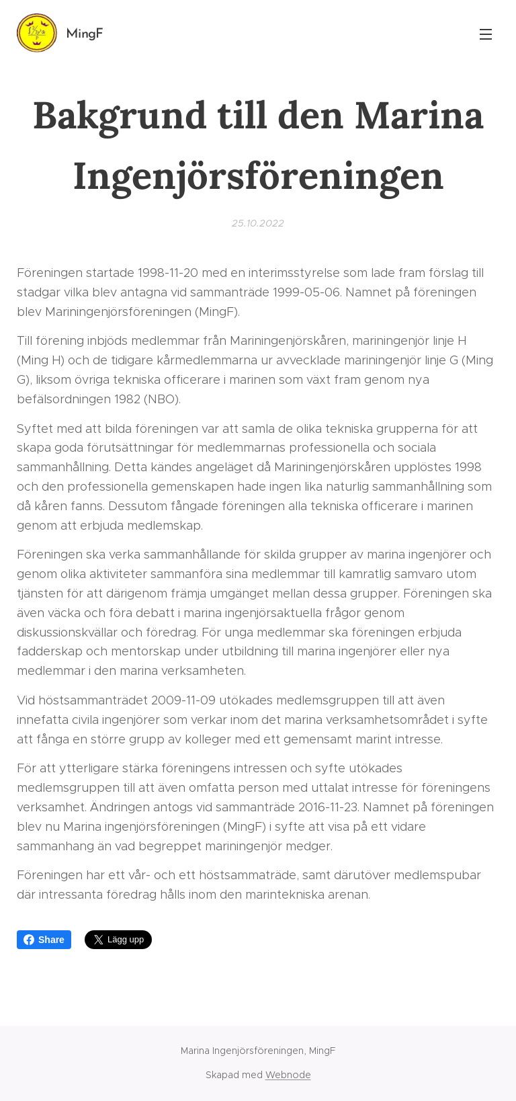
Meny (486, 34)
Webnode (288, 1075)
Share (44, 939)
